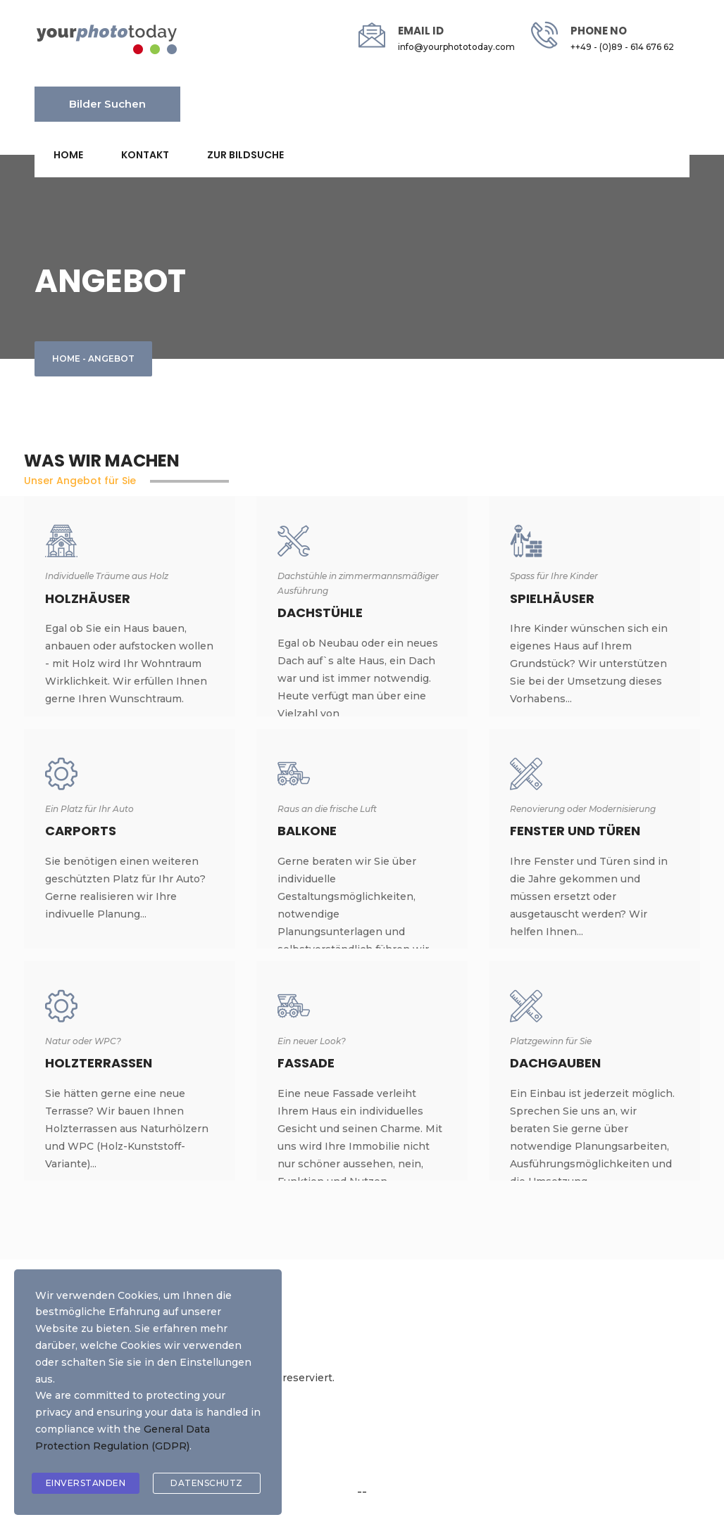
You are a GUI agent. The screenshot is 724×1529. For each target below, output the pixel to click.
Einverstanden (86, 1483)
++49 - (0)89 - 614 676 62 (622, 47)
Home (68, 155)
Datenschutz (206, 1483)
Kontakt (145, 155)
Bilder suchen (107, 103)
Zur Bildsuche (245, 155)
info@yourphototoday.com (456, 47)
